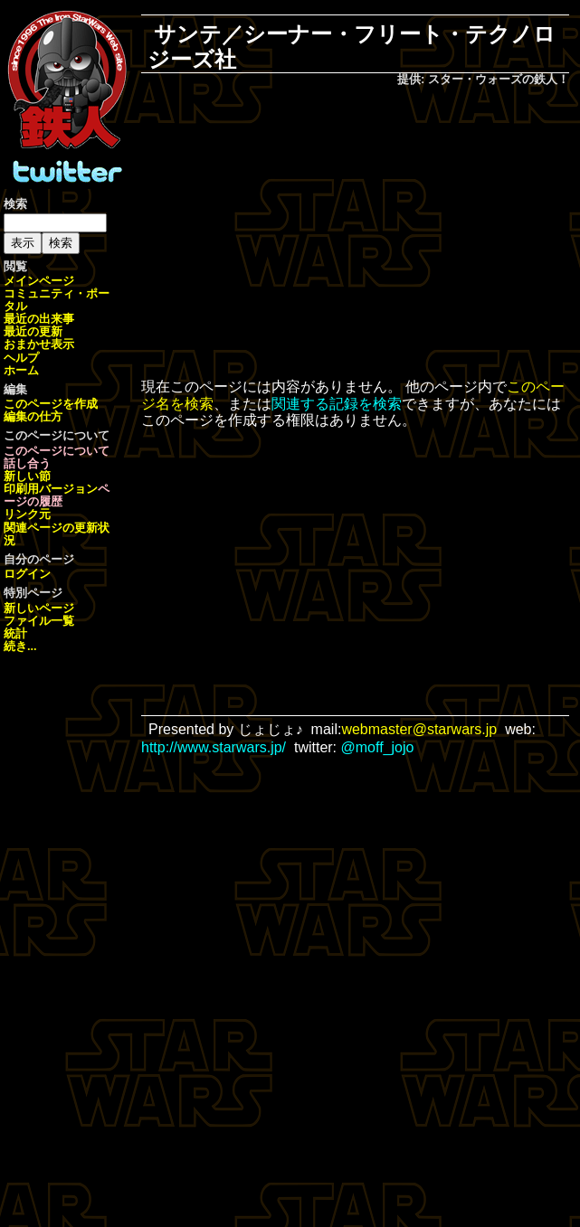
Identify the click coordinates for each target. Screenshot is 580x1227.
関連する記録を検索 (336, 403)
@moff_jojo (377, 747)
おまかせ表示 (39, 344)
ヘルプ (21, 357)
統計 (15, 633)
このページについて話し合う (56, 457)
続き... (20, 646)
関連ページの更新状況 (56, 534)
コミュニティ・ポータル (56, 300)
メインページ (39, 281)
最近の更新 (33, 331)
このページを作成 (51, 404)
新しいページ (39, 608)
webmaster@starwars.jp (419, 729)
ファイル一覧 (39, 621)
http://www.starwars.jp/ (213, 747)
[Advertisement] (368, 234)
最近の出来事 (39, 319)
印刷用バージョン (51, 489)
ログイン (27, 573)
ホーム (21, 370)
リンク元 (27, 514)
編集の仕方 (33, 416)
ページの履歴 (56, 495)
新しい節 (27, 476)
